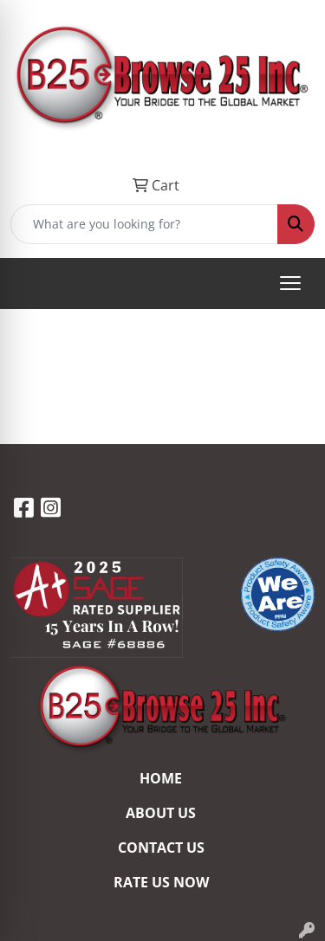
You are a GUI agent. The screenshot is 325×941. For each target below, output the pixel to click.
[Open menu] (290, 283)
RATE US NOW (161, 882)
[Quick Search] (144, 224)
